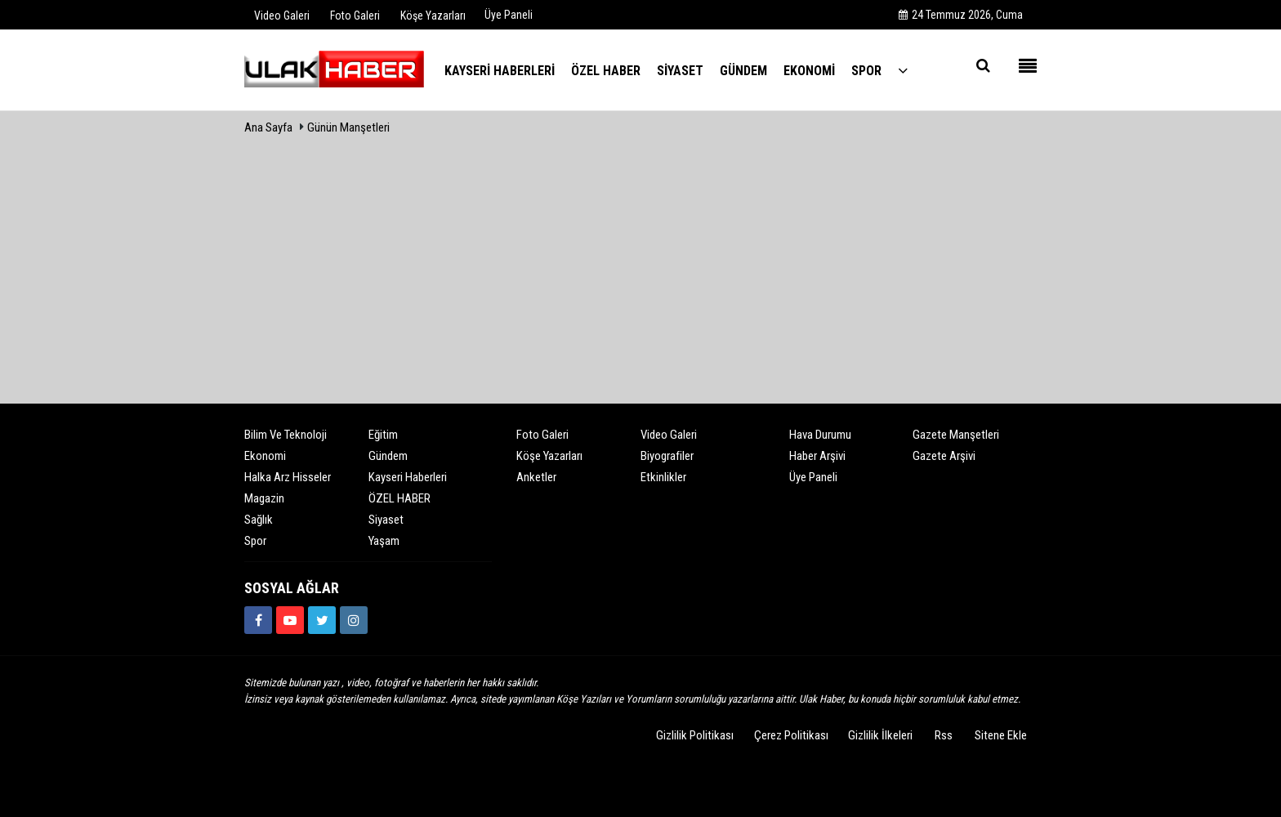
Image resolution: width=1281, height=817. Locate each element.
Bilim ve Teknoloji (285, 434)
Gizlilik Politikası (695, 735)
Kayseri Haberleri (407, 477)
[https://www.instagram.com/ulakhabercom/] (354, 620)
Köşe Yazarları (549, 456)
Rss (944, 735)
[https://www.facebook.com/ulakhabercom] (258, 620)
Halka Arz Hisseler (287, 477)
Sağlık (258, 519)
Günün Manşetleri (348, 127)
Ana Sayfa (268, 127)
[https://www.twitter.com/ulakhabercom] (322, 620)
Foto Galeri (542, 434)
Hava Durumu (820, 434)
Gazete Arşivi (944, 456)
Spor (255, 541)
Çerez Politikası (791, 735)
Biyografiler (667, 456)
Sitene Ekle (1001, 735)
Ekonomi (265, 456)
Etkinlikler (663, 477)
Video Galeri (668, 434)
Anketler (536, 477)
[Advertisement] (640, 264)
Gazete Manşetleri (956, 434)
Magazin (264, 498)
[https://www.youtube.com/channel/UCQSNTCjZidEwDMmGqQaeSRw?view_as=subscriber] (290, 620)
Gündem (388, 456)
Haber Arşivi (817, 456)
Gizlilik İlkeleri (880, 735)
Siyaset (386, 519)
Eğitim (383, 434)
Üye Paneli (508, 14)
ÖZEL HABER (399, 498)
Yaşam (383, 541)
